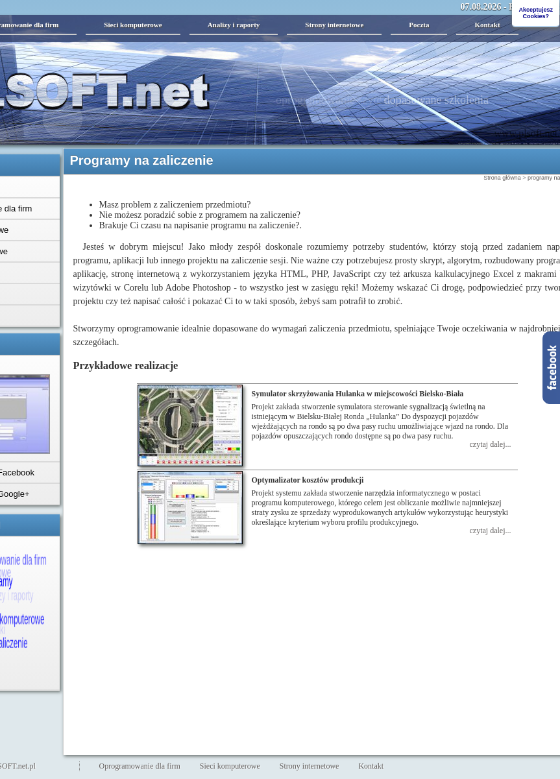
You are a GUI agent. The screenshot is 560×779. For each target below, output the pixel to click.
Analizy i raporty (234, 25)
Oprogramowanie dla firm (139, 766)
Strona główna (502, 177)
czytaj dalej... (490, 444)
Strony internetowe (334, 25)
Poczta (419, 25)
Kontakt (487, 25)
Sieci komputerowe (133, 25)
